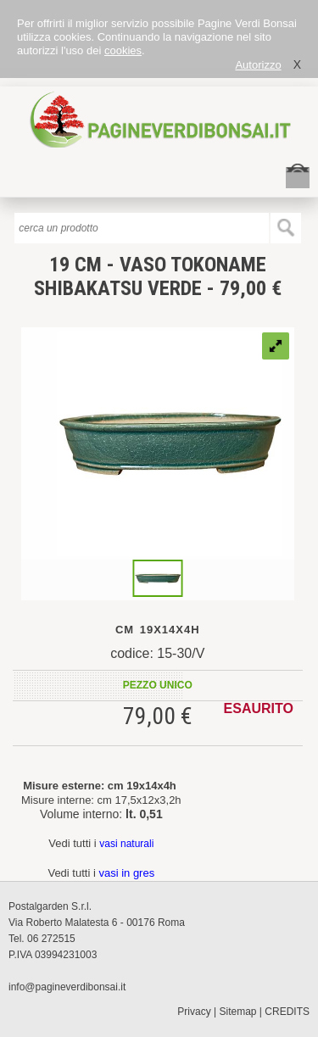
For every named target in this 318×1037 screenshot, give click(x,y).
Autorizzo (258, 65)
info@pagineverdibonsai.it (67, 987)
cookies (123, 50)
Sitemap (238, 1011)
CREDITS (287, 1011)
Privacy (193, 1011)
